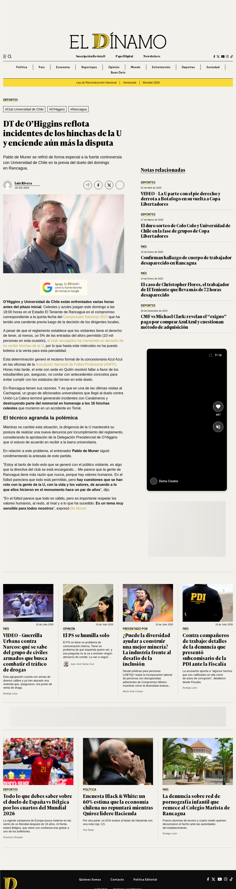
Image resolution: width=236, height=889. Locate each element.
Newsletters (151, 56)
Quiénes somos (90, 879)
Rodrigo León (10, 693)
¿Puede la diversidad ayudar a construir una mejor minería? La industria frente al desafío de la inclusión (147, 649)
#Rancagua (79, 109)
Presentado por (135, 628)
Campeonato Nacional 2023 (85, 317)
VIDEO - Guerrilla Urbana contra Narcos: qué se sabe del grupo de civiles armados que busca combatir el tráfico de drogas (25, 652)
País (42, 67)
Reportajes (89, 67)
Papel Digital (124, 56)
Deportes (188, 67)
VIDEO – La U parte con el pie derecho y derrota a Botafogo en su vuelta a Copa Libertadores (180, 198)
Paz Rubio (88, 830)
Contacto (117, 879)
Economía (63, 67)
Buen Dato (118, 72)
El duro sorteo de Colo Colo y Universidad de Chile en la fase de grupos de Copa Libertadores (185, 230)
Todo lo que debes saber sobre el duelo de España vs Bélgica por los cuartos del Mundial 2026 (37, 804)
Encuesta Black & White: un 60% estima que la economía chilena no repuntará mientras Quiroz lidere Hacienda (118, 804)
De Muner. (78, 508)
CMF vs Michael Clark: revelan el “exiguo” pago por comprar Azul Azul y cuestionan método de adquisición (183, 321)
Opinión (113, 67)
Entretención (161, 67)
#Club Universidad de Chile (24, 109)
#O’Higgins (57, 109)
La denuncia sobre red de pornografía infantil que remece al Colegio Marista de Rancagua (196, 804)
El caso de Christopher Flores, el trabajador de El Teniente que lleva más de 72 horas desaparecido (185, 289)
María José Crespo (133, 691)
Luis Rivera (23, 183)
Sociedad (213, 67)
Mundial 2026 (151, 82)
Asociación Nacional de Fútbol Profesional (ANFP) (76, 364)
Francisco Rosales (13, 837)
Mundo (135, 67)
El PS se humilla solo (86, 635)
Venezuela (129, 82)
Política (21, 67)
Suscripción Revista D (90, 56)
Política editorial (145, 879)
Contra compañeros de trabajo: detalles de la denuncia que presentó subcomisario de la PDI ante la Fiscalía (206, 649)
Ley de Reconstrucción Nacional (96, 82)
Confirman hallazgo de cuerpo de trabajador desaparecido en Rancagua (186, 260)
